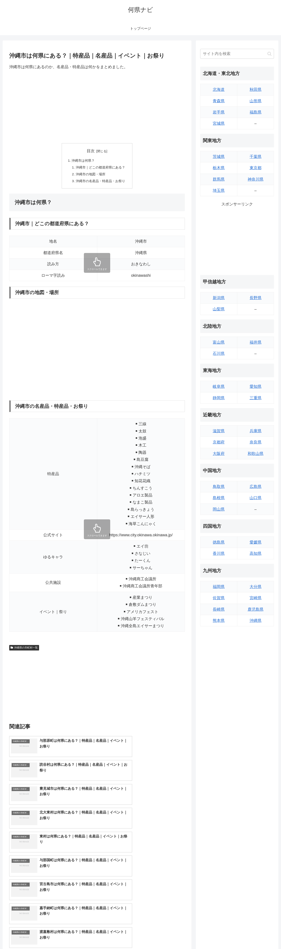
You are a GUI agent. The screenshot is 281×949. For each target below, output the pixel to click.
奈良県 (255, 442)
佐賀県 (219, 598)
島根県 (219, 498)
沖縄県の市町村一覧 (24, 648)
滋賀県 (219, 431)
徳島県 (219, 542)
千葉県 (255, 156)
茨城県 (219, 156)
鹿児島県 (255, 609)
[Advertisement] (97, 106)
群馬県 (219, 179)
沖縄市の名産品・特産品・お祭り (100, 182)
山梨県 (219, 309)
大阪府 (219, 453)
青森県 (219, 101)
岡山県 (219, 509)
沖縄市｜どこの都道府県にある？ (100, 168)
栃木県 (219, 168)
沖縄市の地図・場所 (90, 175)
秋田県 (255, 89)
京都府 (219, 442)
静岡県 (219, 398)
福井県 (255, 342)
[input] (237, 54)
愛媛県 (255, 542)
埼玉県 (219, 190)
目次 (91, 151)
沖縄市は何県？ (82, 161)
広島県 (255, 486)
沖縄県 (255, 620)
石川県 (219, 353)
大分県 (255, 586)
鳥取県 (219, 486)
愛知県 (255, 386)
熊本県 (219, 620)
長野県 (255, 298)
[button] (269, 53)
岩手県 (219, 112)
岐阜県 (219, 386)
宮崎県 (255, 598)
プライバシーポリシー (258, 935)
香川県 (219, 553)
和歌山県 (255, 453)
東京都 (255, 168)
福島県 (255, 112)
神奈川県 (255, 179)
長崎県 (219, 609)
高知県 (255, 553)
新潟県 (219, 298)
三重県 (255, 398)
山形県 (255, 101)
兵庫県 (255, 431)
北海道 (219, 89)
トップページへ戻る (225, 935)
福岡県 (219, 586)
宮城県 (219, 123)
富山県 (219, 342)
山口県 (255, 498)
